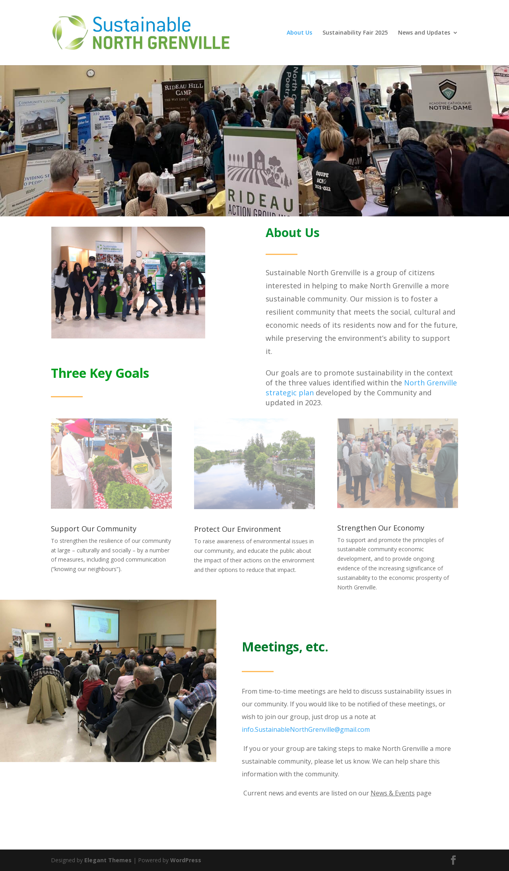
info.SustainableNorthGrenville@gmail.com (306, 729)
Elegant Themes (108, 860)
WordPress (185, 860)
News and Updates (424, 33)
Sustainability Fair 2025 (355, 33)
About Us (299, 33)
